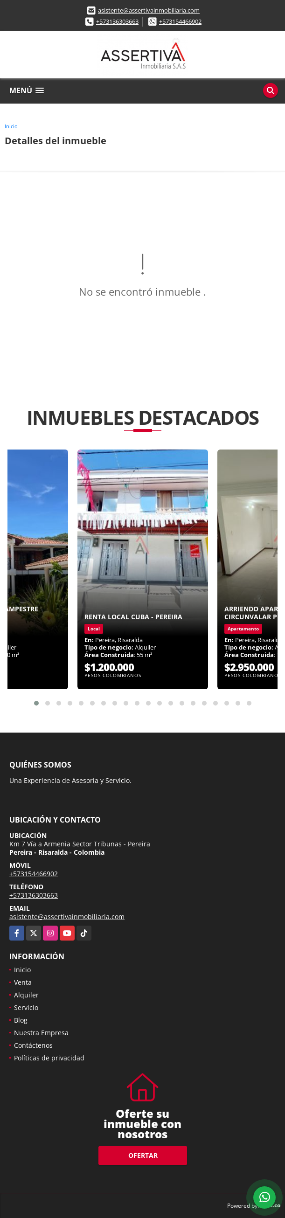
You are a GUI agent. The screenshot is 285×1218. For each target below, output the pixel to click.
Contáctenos (33, 1045)
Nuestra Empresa (41, 1032)
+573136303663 (117, 21)
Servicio (26, 1007)
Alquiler (26, 994)
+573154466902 (180, 21)
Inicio (11, 126)
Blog (21, 1020)
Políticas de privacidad (49, 1057)
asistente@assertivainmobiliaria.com (149, 10)
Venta (23, 982)
